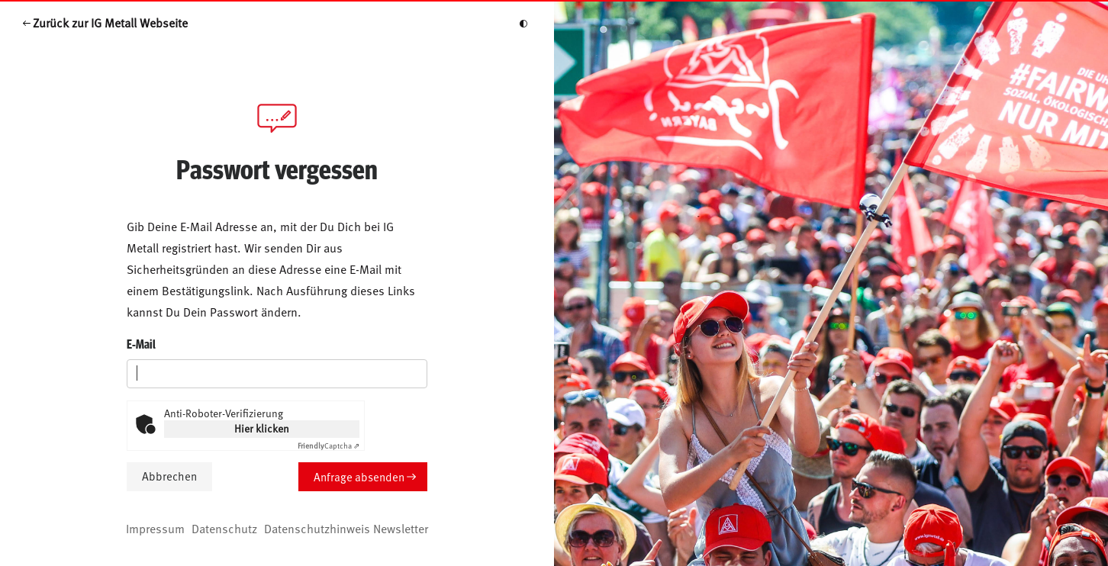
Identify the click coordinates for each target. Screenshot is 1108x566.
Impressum (155, 527)
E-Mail (141, 343)
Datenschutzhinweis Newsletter (346, 527)
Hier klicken (261, 428)
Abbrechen (169, 476)
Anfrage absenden (359, 476)
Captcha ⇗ (328, 445)
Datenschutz (224, 527)
